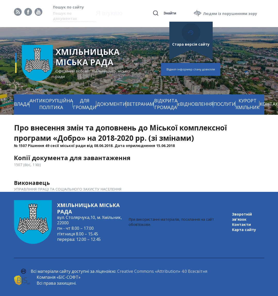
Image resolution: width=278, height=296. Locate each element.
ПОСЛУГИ (224, 104)
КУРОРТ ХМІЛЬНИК (247, 103)
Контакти (241, 224)
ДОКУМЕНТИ (111, 104)
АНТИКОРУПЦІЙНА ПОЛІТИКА (51, 103)
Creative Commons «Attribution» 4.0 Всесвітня (162, 271)
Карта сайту (244, 229)
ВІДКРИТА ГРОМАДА (165, 103)
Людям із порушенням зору (230, 13)
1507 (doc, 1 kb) (27, 164)
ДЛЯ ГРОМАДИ (84, 103)
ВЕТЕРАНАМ (140, 104)
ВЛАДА (21, 104)
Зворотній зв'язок (242, 217)
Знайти (169, 13)
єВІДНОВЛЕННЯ (195, 104)
